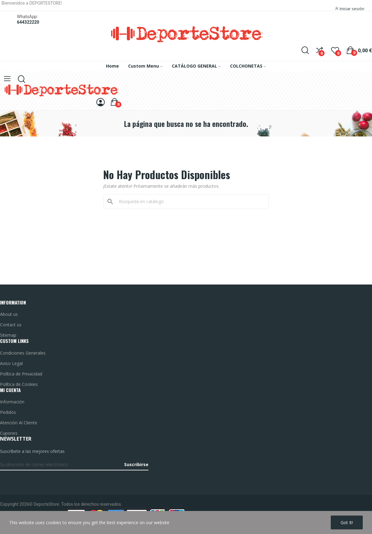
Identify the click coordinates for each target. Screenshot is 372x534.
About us (9, 314)
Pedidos (8, 412)
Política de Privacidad (21, 374)
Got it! (347, 522)
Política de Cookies (19, 384)
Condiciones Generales (23, 353)
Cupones (9, 433)
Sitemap (8, 335)
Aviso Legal (11, 363)
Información (12, 402)
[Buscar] (189, 202)
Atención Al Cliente (18, 423)
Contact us (11, 325)
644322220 (28, 22)
